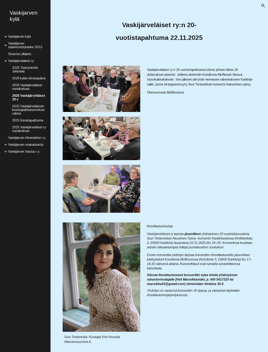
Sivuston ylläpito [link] (19, 54)
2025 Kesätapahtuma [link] (27, 120)
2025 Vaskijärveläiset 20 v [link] (28, 97)
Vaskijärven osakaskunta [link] (25, 144)
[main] (159, 30)
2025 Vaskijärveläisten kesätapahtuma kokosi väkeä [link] (28, 109)
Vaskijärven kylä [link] (19, 36)
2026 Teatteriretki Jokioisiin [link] (25, 69)
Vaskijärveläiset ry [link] (21, 61)
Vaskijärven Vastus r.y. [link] (24, 151)
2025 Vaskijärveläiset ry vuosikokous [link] (29, 129)
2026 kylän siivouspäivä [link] (28, 78)
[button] (263, 6)
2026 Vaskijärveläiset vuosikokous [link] (27, 86)
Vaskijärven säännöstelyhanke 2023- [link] (25, 45)
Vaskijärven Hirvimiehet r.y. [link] (27, 137)
